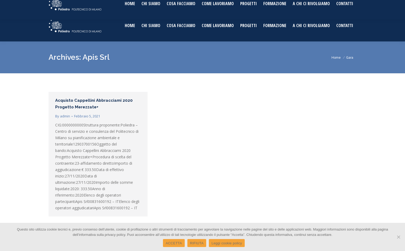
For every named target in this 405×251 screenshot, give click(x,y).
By (62, 116)
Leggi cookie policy (227, 243)
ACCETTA (174, 243)
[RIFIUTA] (398, 237)
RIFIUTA (197, 243)
